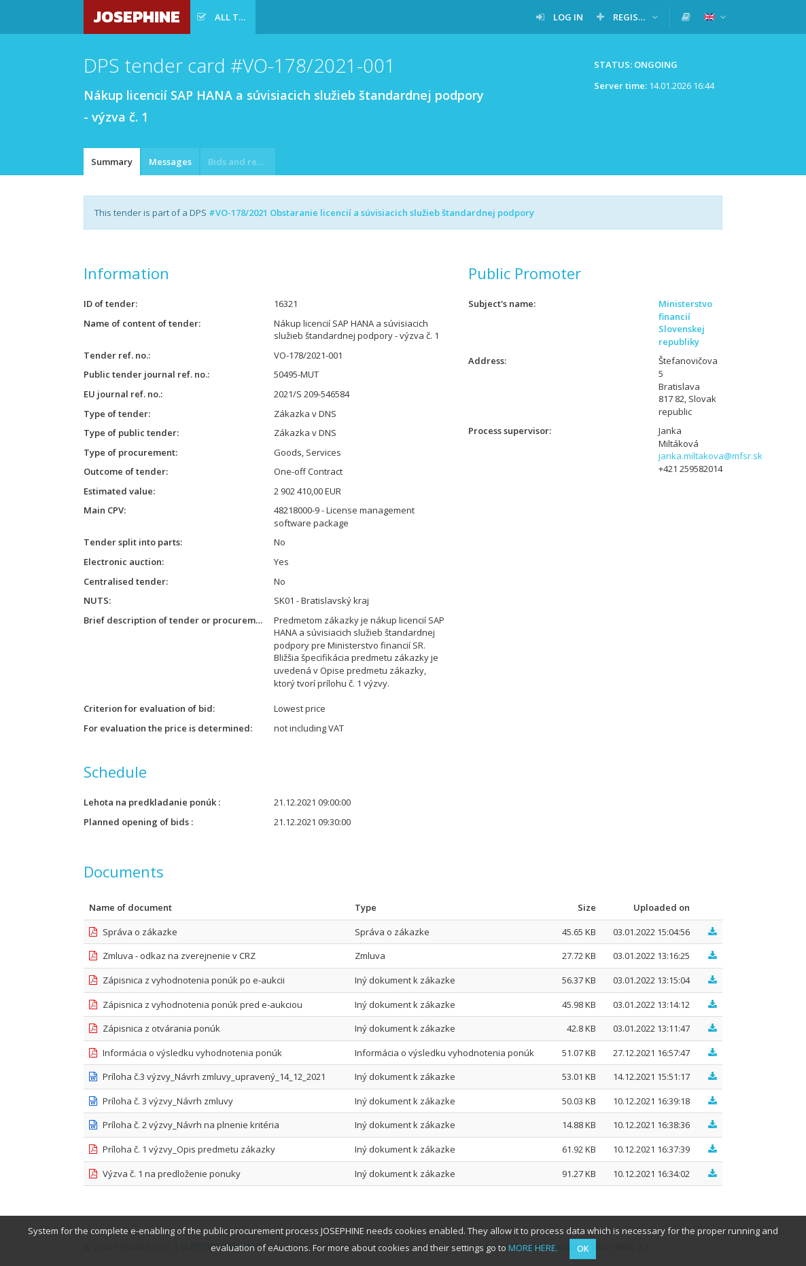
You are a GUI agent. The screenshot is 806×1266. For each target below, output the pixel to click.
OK (583, 1248)
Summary (112, 162)
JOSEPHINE (137, 17)
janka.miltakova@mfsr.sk (711, 456)
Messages (170, 162)
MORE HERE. (533, 1248)
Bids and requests (241, 162)
